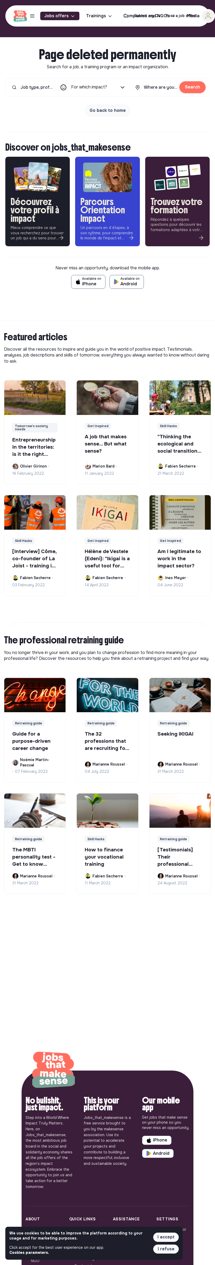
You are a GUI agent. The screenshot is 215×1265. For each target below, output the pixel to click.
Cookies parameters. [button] (29, 1252)
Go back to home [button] (108, 110)
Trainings (99, 16)
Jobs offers (59, 16)
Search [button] (192, 87)
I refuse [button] (166, 1249)
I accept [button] (166, 1237)
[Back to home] (53, 1070)
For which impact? (98, 87)
